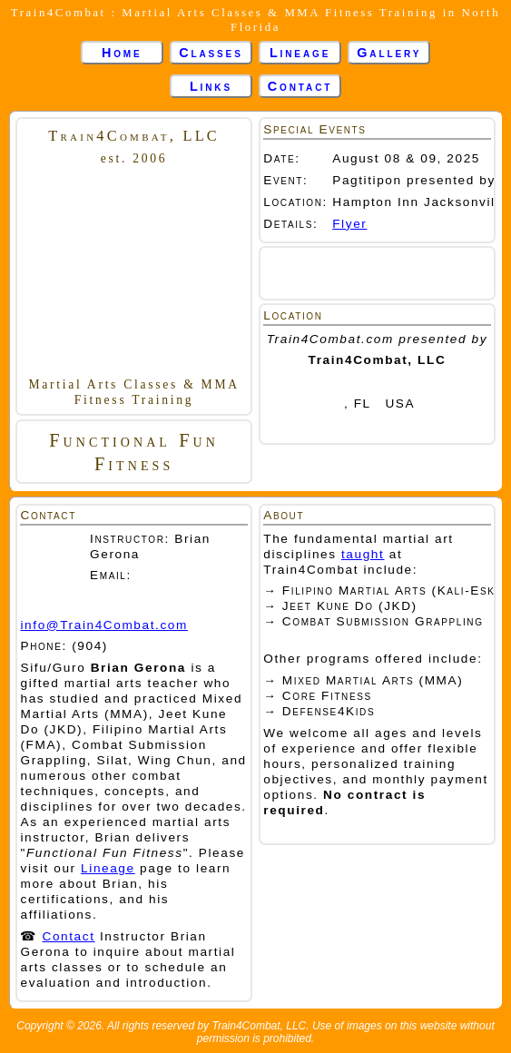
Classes (211, 52)
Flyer (349, 224)
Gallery (389, 52)
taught (362, 554)
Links (211, 86)
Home (122, 52)
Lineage (300, 52)
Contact (300, 86)
